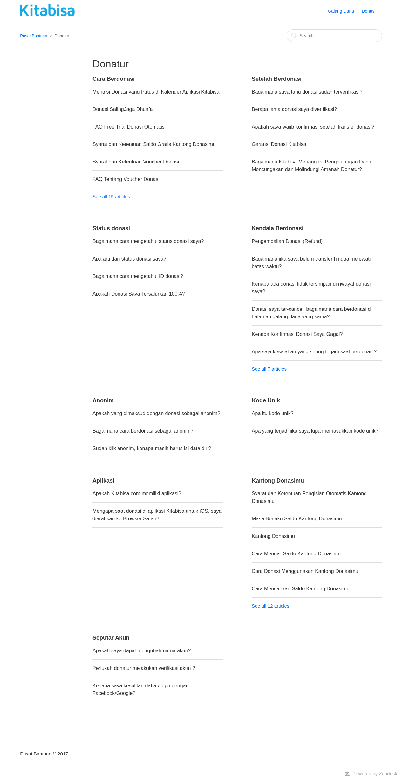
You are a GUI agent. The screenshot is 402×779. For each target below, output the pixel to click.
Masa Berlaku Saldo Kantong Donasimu (297, 518)
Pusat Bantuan (33, 35)
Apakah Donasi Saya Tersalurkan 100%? (138, 293)
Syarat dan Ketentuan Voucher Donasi (135, 161)
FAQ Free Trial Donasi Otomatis (128, 126)
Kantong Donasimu (273, 536)
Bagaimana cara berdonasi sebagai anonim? (143, 431)
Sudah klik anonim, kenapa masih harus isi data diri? (151, 448)
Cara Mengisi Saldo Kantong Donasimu (296, 553)
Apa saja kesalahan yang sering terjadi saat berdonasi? (314, 351)
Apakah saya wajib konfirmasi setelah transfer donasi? (313, 126)
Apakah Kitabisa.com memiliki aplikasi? (136, 493)
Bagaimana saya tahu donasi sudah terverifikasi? (307, 91)
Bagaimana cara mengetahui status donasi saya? (148, 241)
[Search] (334, 35)
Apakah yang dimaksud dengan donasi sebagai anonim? (156, 413)
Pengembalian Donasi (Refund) (287, 241)
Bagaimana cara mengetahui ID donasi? (137, 276)
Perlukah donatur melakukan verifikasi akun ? (143, 668)
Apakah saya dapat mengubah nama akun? (141, 650)
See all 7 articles (269, 369)
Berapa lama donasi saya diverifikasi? (294, 109)
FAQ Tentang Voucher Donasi (126, 179)
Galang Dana (341, 11)
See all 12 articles (270, 606)
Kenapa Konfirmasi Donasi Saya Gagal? (297, 334)
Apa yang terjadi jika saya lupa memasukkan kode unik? (315, 431)
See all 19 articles (111, 196)
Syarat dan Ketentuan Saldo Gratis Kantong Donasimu (154, 144)
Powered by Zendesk (374, 773)
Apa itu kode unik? (273, 413)
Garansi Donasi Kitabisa (279, 144)
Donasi (369, 11)
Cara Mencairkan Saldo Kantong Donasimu (301, 588)
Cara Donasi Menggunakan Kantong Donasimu (305, 571)
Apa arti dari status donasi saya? (129, 258)
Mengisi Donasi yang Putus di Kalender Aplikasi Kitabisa (155, 91)
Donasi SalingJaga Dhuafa (122, 109)
